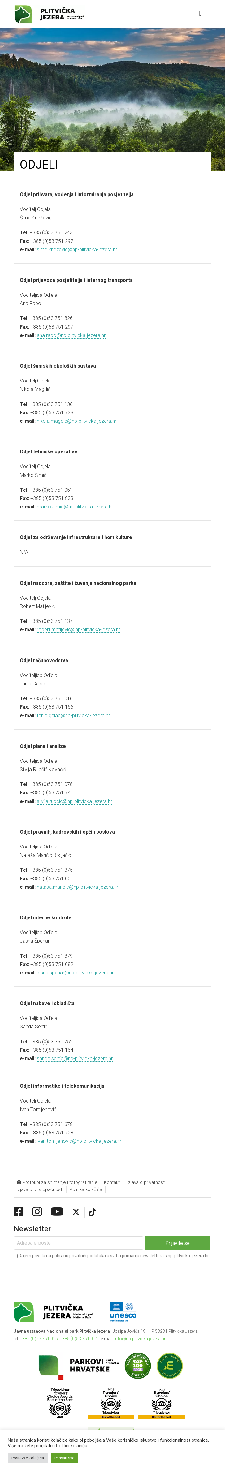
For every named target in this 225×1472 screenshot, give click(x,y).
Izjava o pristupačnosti (40, 1189)
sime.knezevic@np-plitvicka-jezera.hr (77, 250)
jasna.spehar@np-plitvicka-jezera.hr (75, 973)
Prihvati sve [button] (64, 1458)
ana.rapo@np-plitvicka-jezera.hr (71, 335)
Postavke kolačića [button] (27, 1458)
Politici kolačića (71, 1445)
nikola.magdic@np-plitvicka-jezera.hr (76, 421)
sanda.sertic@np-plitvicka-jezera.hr (75, 1058)
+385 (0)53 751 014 (79, 1338)
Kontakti (112, 1182)
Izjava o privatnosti (146, 1182)
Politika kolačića (86, 1189)
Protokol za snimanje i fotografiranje (57, 1182)
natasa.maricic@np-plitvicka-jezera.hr (77, 887)
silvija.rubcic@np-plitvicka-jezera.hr (74, 801)
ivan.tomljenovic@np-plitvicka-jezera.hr (79, 1141)
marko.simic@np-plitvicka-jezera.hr (75, 507)
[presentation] (61, 1272)
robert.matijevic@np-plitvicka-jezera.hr (78, 629)
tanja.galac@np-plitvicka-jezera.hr (73, 716)
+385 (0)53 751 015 (39, 1338)
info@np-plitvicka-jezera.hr (140, 1338)
